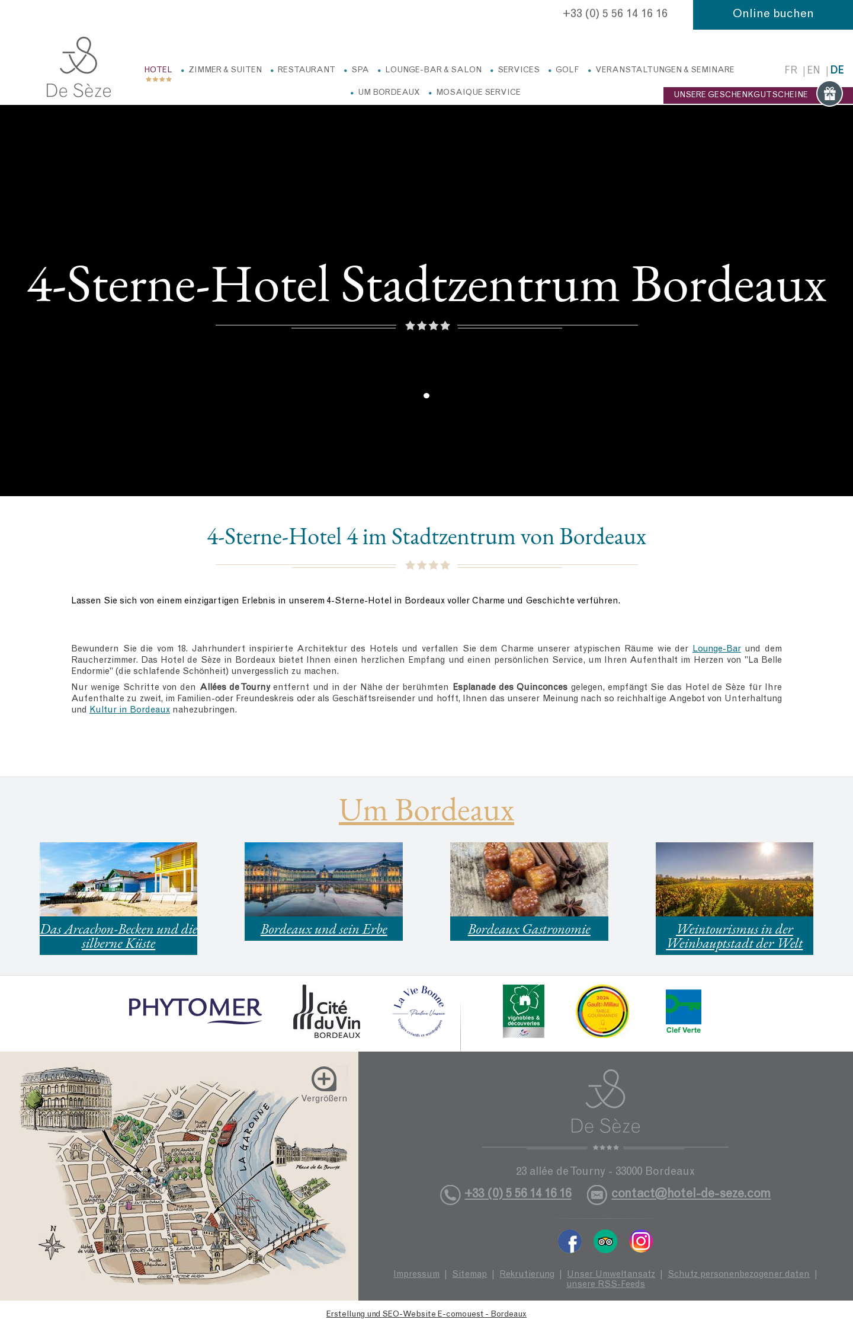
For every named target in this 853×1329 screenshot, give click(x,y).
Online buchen (773, 15)
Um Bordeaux (389, 93)
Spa (360, 70)
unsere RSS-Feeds (605, 1284)
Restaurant (306, 70)
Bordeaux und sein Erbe (324, 928)
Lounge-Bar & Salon (433, 70)
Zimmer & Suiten (225, 70)
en (813, 71)
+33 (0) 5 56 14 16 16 (615, 15)
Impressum (416, 1274)
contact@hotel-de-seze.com (691, 1195)
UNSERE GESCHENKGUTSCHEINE (758, 95)
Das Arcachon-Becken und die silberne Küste (118, 935)
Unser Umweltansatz (611, 1274)
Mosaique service (478, 93)
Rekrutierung (526, 1274)
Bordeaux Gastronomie (529, 928)
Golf (567, 70)
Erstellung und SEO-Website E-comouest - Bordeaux (426, 1315)
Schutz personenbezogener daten (739, 1274)
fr (790, 71)
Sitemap (469, 1274)
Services (519, 70)
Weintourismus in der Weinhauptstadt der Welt (734, 935)
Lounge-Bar (716, 649)
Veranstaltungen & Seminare (665, 70)
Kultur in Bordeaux (129, 710)
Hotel (158, 70)
